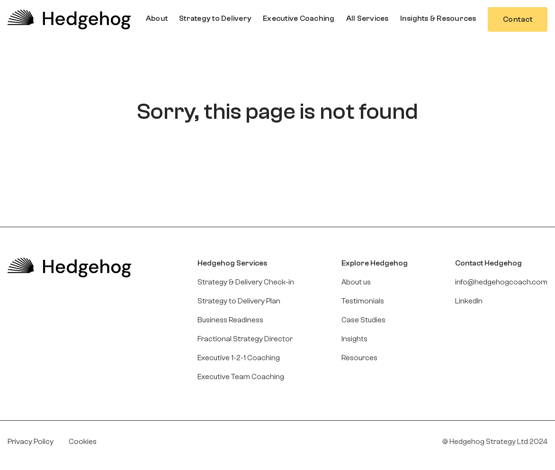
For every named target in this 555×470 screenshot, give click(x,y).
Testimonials (362, 301)
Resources (359, 358)
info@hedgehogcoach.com (501, 282)
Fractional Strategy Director (245, 339)
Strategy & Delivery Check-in (245, 282)
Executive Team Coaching (240, 376)
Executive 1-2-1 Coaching (238, 358)
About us (356, 282)
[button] (157, 18)
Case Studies (363, 320)
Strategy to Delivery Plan (238, 301)
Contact (518, 19)
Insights (354, 339)
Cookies (83, 441)
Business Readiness (230, 320)
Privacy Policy (31, 441)
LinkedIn (469, 301)
